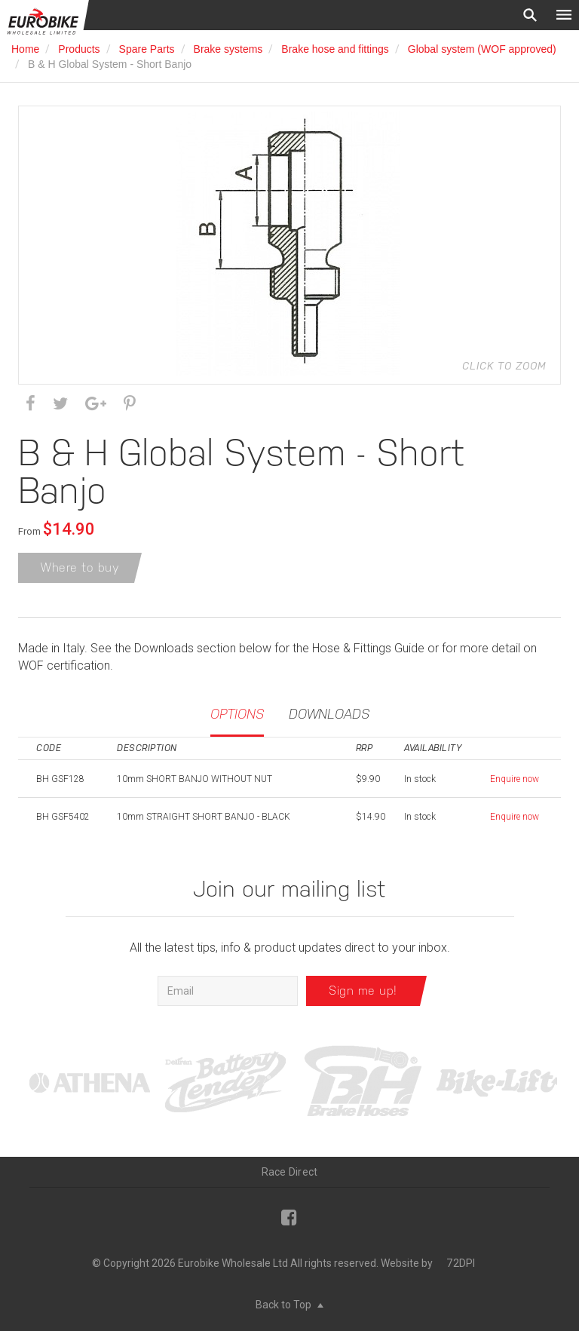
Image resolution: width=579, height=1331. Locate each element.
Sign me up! (363, 990)
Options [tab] (237, 714)
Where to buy (80, 567)
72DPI (460, 1263)
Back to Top (289, 1305)
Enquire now (514, 779)
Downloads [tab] (329, 714)
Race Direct (290, 1172)
